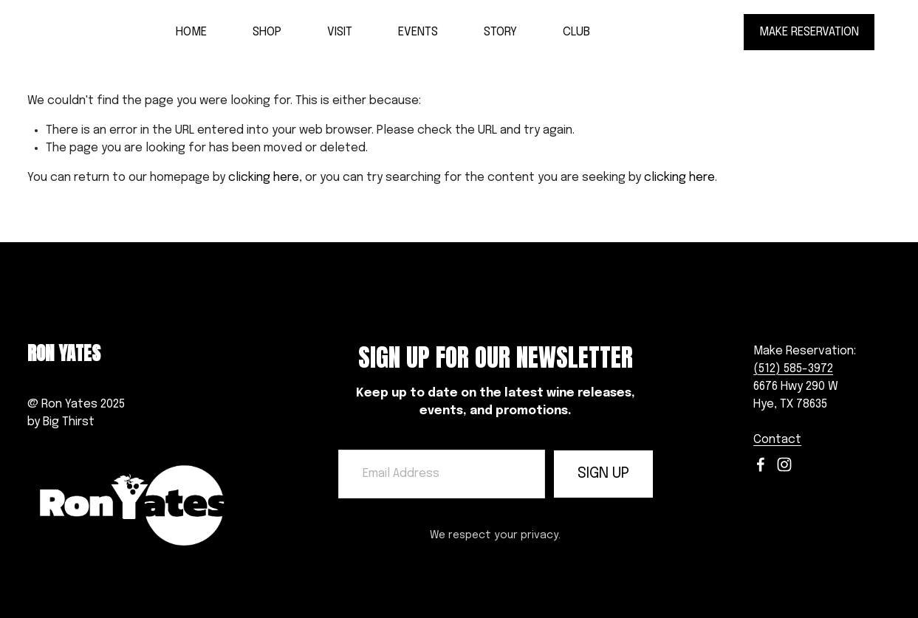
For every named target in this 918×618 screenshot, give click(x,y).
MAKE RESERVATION (809, 32)
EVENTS (418, 32)
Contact (777, 439)
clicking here (263, 177)
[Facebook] (760, 464)
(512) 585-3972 (793, 363)
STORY (500, 32)
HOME (191, 32)
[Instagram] (784, 464)
